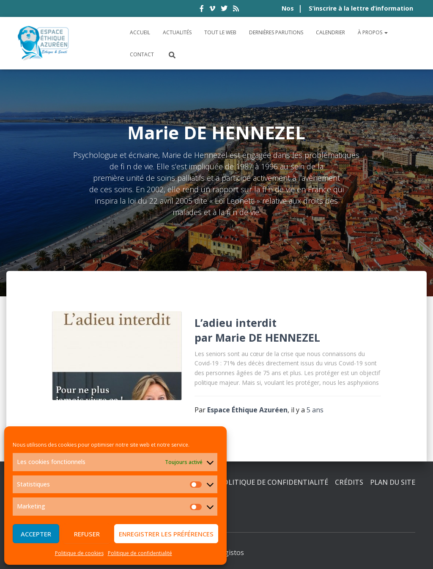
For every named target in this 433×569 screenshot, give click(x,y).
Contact (142, 54)
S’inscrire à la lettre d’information (361, 8)
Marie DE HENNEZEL (267, 337)
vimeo (212, 9)
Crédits (349, 482)
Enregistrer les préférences (166, 534)
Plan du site (392, 482)
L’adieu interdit (236, 322)
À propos (373, 32)
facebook (202, 9)
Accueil (140, 32)
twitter (224, 9)
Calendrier (330, 32)
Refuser (87, 534)
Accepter (36, 534)
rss (236, 9)
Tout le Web (220, 32)
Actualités (177, 32)
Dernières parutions (276, 32)
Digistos (231, 552)
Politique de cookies (79, 553)
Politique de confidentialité (140, 553)
